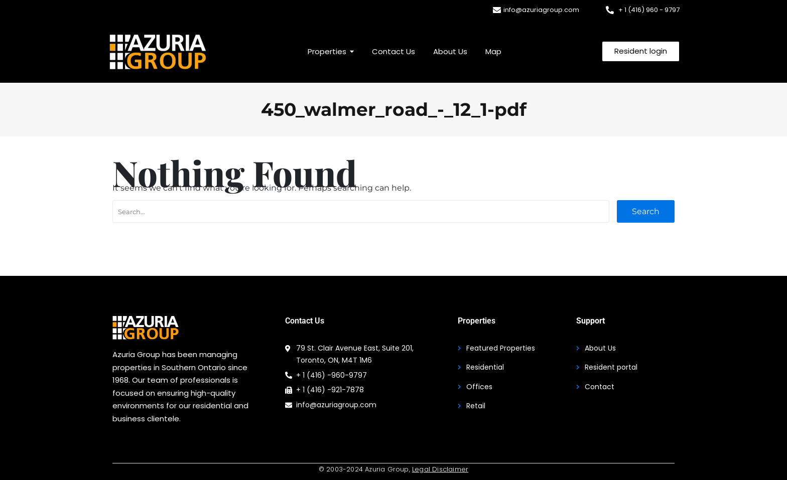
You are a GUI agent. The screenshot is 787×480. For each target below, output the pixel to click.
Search (646, 211)
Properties (476, 321)
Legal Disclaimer (440, 469)
